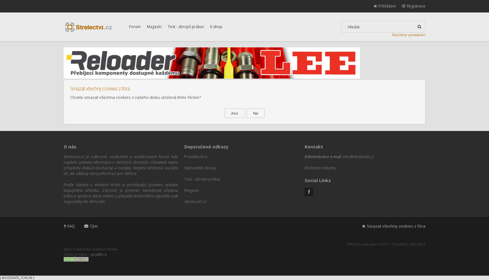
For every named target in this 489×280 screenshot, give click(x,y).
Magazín (154, 26)
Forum (135, 26)
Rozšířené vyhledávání (408, 35)
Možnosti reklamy (320, 168)
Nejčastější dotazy (200, 168)
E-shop (216, 26)
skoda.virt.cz (195, 201)
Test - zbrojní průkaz (186, 26)
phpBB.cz (99, 254)
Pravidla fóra (195, 156)
